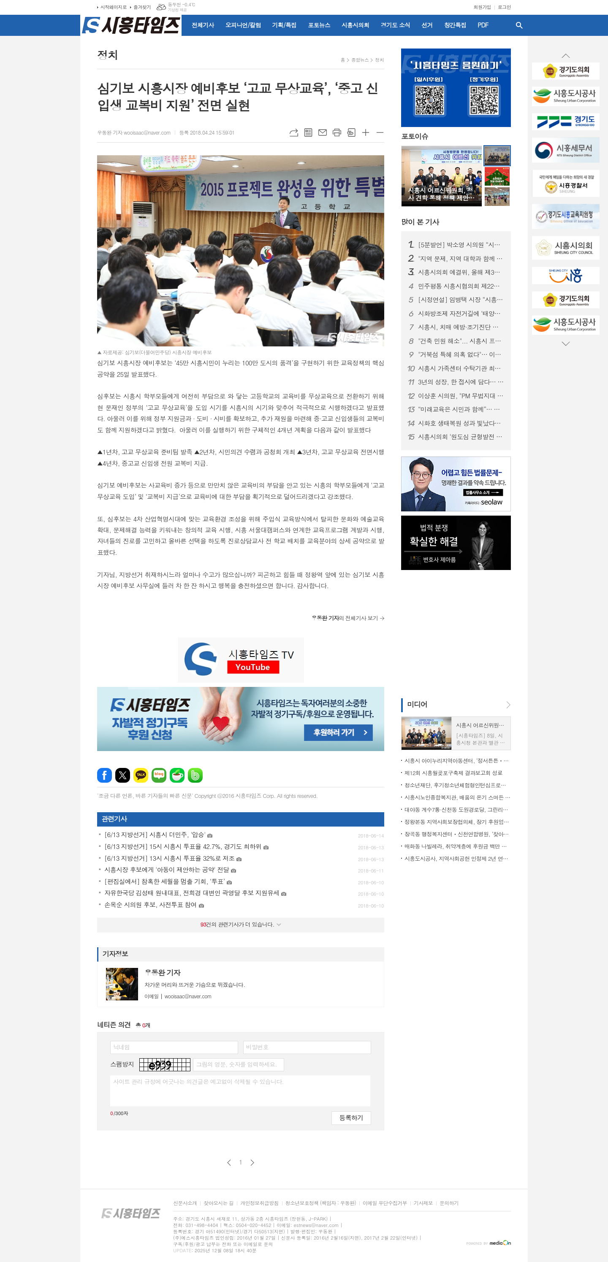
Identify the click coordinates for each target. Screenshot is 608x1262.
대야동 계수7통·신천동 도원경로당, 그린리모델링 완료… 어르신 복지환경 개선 (457, 809)
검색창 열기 (519, 25)
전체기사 (203, 25)
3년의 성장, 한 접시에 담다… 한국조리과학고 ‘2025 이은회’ (461, 382)
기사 (420, 222)
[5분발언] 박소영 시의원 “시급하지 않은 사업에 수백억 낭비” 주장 (461, 245)
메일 (322, 132)
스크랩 (351, 132)
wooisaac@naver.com (178, 996)
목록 (308, 132)
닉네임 (121, 1047)
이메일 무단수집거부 (385, 1203)
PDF (483, 25)
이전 (229, 1162)
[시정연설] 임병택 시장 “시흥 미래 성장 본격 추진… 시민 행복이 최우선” (461, 299)
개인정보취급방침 (259, 1203)
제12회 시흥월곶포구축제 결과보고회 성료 (453, 773)
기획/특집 (284, 25)
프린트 (337, 132)
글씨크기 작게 (380, 132)
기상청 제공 (177, 10)
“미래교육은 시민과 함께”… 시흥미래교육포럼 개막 (461, 409)
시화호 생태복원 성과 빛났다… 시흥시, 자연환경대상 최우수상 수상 (461, 423)
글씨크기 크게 (365, 132)
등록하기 (351, 1117)
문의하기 (449, 1203)
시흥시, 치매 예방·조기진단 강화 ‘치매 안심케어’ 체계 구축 (461, 327)
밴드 (195, 775)
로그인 (504, 7)
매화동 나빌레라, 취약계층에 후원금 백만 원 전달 (457, 846)
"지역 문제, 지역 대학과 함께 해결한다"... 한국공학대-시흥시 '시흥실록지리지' (461, 258)
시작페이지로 (113, 7)
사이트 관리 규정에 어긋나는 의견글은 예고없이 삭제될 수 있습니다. (198, 1081)
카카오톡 (140, 775)
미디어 (417, 704)
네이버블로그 (159, 775)
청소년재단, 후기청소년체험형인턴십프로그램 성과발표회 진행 (457, 785)
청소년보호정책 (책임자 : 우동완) (320, 1203)
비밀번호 (257, 1047)
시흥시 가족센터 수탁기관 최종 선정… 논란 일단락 (461, 368)
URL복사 (294, 132)
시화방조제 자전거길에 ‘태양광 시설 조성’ (461, 313)
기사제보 (423, 1203)
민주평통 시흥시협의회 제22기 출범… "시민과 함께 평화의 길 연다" (461, 286)
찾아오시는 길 (218, 1203)
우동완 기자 (162, 972)
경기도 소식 (395, 25)
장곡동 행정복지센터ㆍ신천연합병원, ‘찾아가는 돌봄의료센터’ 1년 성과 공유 (457, 834)
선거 (426, 25)
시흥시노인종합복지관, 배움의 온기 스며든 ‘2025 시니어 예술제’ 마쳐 (457, 797)
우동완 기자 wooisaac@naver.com (134, 132)
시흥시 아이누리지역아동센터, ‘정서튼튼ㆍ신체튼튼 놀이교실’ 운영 (457, 761)
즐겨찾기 (142, 7)
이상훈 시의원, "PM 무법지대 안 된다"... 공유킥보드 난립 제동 (461, 396)
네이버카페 (177, 775)
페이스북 (104, 775)
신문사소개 (185, 1203)
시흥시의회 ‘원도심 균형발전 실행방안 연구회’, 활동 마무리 (461, 436)
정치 (379, 60)
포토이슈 (414, 136)
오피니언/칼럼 (243, 25)
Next (566, 343)
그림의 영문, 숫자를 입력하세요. (236, 1064)
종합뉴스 (360, 60)
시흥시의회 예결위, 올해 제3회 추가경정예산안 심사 (461, 272)
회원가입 (482, 7)
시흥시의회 (355, 25)
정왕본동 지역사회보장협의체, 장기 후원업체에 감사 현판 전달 (457, 822)
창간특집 (455, 25)
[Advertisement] (42, 154)
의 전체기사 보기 (345, 618)
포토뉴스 (319, 25)
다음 (252, 1162)
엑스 (122, 775)
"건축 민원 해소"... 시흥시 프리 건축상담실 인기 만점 (461, 341)
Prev (566, 56)
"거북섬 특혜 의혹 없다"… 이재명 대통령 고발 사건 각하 (461, 354)
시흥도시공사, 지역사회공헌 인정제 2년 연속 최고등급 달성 (457, 858)
